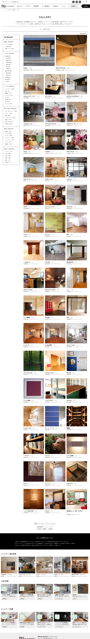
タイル (8, 133)
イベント (63, 6)
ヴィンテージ (10, 89)
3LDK (8, 158)
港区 (8, 66)
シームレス (9, 95)
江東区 (8, 68)
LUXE (8, 101)
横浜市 (8, 73)
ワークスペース (10, 117)
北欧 (7, 91)
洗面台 (8, 119)
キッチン (9, 113)
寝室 (8, 115)
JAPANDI (8, 99)
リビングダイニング (11, 111)
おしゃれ (9, 103)
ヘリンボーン (9, 140)
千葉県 (7, 77)
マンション (8, 44)
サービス (28, 6)
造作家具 (9, 124)
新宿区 (8, 60)
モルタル (9, 135)
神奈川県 (8, 71)
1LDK (8, 153)
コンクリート (10, 137)
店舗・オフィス (9, 48)
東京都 (7, 56)
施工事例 (36, 6)
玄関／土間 (9, 121)
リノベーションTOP (6, 9)
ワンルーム (9, 151)
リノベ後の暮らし (46, 6)
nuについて (20, 6)
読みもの (56, 6)
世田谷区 (9, 62)
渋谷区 (8, 58)
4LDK (8, 160)
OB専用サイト (74, 6)
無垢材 (8, 131)
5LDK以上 (8, 162)
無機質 (8, 93)
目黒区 (8, 64)
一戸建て (8, 46)
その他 (7, 81)
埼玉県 (7, 79)
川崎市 (8, 75)
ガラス (8, 142)
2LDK (8, 155)
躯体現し (9, 144)
